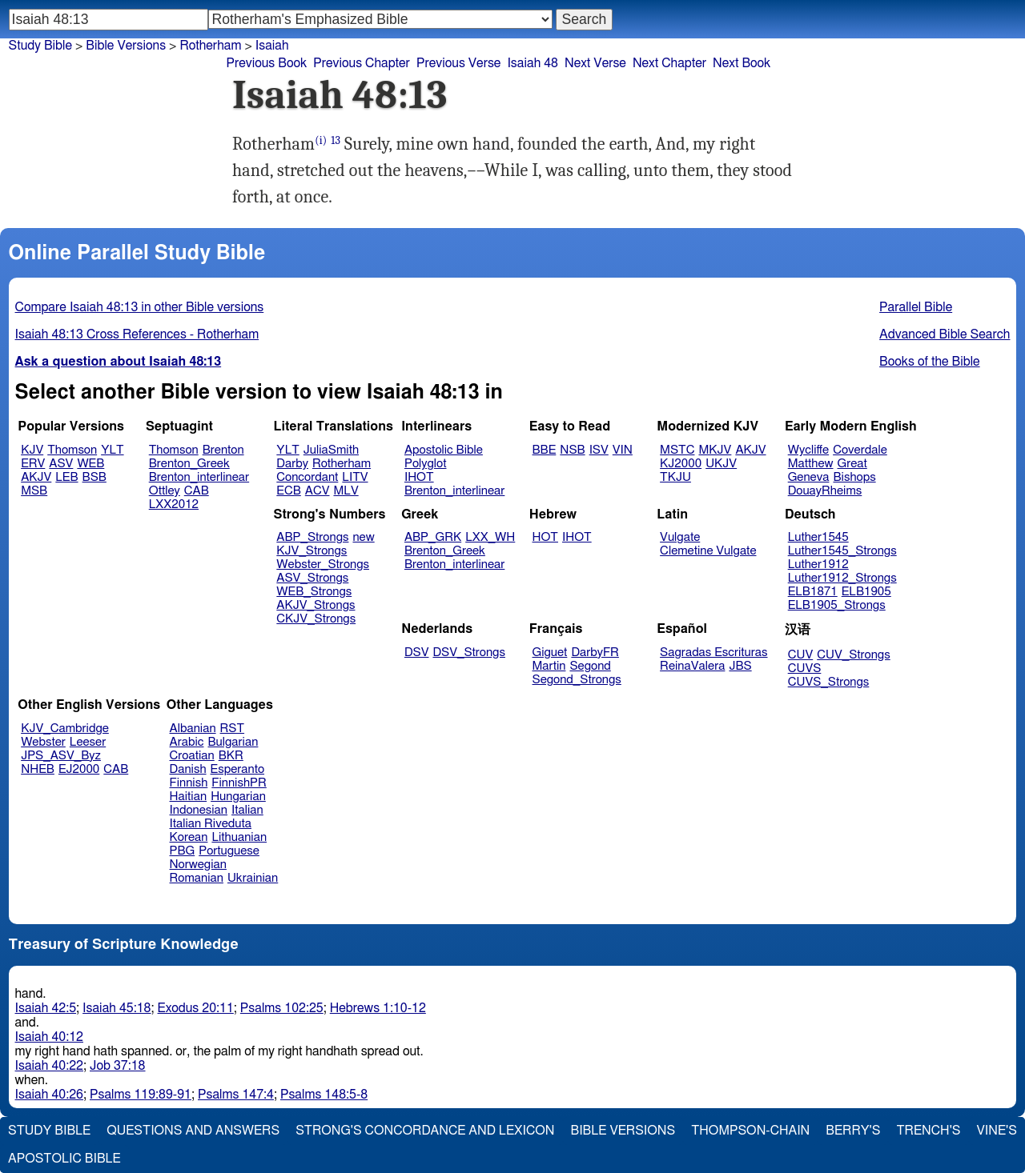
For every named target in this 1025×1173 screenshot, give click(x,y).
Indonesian (199, 810)
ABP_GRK (432, 537)
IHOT (419, 477)
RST (232, 729)
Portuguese (229, 851)
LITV (355, 477)
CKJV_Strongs (316, 619)
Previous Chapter (361, 63)
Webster (43, 742)
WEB (90, 464)
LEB (66, 477)
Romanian (196, 878)
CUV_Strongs (853, 655)
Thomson (72, 450)
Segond (589, 666)
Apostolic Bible (64, 1158)
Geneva (809, 477)
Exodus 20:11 (196, 1008)
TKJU (675, 477)
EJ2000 (78, 769)
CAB (196, 491)
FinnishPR (239, 783)
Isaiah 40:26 (49, 1094)
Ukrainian (252, 878)
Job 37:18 (118, 1065)
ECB (288, 491)
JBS (740, 666)
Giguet (550, 653)
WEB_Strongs (314, 592)
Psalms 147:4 (236, 1094)
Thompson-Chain (750, 1130)
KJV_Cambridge (65, 729)
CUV (801, 655)
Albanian (193, 729)
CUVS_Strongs (829, 682)
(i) (321, 140)
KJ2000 (680, 464)
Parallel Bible (915, 307)
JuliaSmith (331, 450)
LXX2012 (174, 504)
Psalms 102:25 (282, 1008)
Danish (188, 769)
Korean (189, 837)
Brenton (223, 450)
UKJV (721, 464)
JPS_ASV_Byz (61, 756)
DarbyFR (595, 653)
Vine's (997, 1130)
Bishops (854, 477)
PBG (182, 851)
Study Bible (40, 45)
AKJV (36, 477)
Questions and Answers (193, 1130)
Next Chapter (669, 63)
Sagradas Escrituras (713, 653)
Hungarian (238, 797)
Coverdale (860, 450)
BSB (94, 477)
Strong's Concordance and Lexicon (424, 1130)
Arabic (187, 742)
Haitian (188, 797)
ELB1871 (813, 592)
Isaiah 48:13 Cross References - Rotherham (137, 334)
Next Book (741, 63)
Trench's (928, 1130)
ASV (61, 464)
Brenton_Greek (189, 464)
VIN (623, 450)
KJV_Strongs (311, 551)
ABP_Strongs (312, 537)
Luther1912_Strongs (842, 578)
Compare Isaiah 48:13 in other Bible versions (139, 307)
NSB (572, 450)
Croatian (192, 756)
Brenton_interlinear (199, 477)
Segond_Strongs (577, 680)
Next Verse (595, 63)
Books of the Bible (929, 361)
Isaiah (272, 45)
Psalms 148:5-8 (324, 1094)
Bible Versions (126, 45)
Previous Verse (458, 63)
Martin (549, 666)
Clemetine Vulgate (708, 551)
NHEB (37, 769)
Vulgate (680, 537)
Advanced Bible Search (944, 334)
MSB (34, 491)
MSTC (677, 450)
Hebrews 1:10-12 (378, 1008)
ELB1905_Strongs (837, 605)
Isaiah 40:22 (49, 1065)
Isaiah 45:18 (116, 1008)
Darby (292, 464)
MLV (345, 491)
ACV (317, 491)
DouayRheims (825, 491)
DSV (416, 653)
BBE (545, 450)
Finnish (189, 783)
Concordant (307, 477)
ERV (33, 464)
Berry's (853, 1130)
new (363, 537)
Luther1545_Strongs (842, 551)
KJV (32, 450)
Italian (247, 810)
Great (852, 464)
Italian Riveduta (210, 824)
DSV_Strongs (468, 653)
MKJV (714, 450)
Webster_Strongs (322, 564)
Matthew (811, 464)
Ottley (164, 491)
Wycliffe (808, 450)
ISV (599, 450)
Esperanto (238, 769)
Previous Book (266, 63)
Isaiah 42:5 (46, 1008)
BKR (231, 756)
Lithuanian (239, 837)
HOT (545, 537)
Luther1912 (818, 564)
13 (335, 140)
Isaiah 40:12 (49, 1037)
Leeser (88, 742)
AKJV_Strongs (315, 605)
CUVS (805, 669)
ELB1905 (866, 592)
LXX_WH (490, 537)
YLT (112, 450)
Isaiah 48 (532, 63)
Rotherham (341, 464)
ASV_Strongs (312, 578)
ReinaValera (692, 666)
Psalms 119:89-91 (140, 1094)
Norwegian (198, 865)
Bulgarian (232, 742)
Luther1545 (818, 537)
